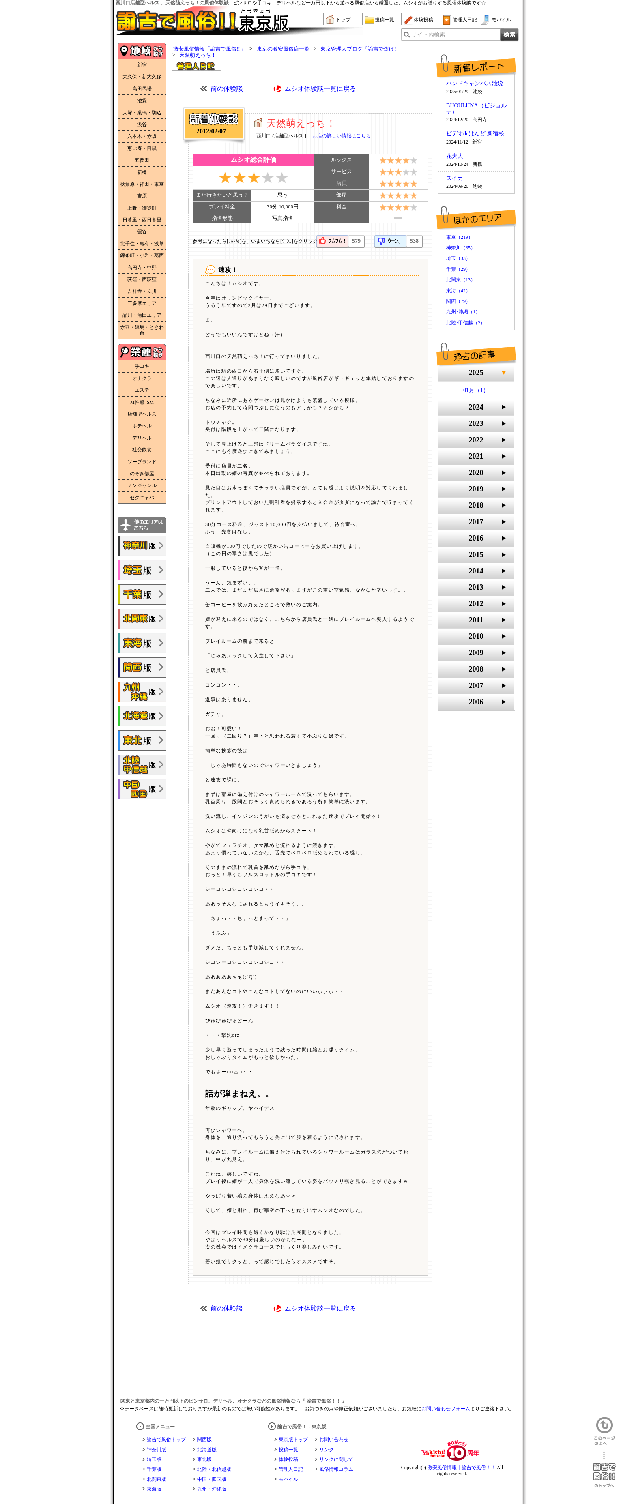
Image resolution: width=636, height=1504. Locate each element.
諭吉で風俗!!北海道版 (142, 716)
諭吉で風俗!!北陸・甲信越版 (142, 765)
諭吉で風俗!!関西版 (142, 667)
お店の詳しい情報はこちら (341, 136)
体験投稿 (423, 20)
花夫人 (454, 156)
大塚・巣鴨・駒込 (141, 113)
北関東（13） (460, 280)
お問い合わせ (333, 1439)
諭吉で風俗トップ (166, 1439)
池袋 (142, 100)
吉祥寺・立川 (142, 291)
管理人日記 (465, 20)
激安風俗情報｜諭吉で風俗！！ (462, 1467)
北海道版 (207, 1450)
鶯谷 (142, 231)
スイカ (454, 178)
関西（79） (458, 301)
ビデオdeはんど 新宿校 (475, 134)
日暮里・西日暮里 (141, 220)
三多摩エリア (142, 303)
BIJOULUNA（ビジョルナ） (476, 108)
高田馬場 (142, 89)
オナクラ (142, 378)
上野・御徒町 (142, 208)
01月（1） (476, 390)
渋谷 (142, 124)
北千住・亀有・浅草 (142, 244)
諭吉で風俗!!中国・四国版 (142, 789)
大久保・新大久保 (141, 76)
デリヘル (142, 438)
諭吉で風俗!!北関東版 (142, 619)
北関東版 (156, 1479)
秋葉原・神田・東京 (142, 184)
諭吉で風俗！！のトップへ (604, 1468)
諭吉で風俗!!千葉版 (142, 594)
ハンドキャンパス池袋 (474, 83)
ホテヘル (142, 426)
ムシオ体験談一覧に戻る (320, 88)
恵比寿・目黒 (142, 148)
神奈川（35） (460, 248)
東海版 (154, 1489)
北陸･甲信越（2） (465, 323)
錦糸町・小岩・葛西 (142, 255)
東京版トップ (293, 1439)
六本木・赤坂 (142, 136)
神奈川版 (156, 1450)
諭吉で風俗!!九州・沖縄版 (142, 692)
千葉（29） (458, 269)
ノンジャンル (142, 485)
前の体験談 (227, 88)
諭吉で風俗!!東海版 (142, 643)
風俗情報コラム (336, 1469)
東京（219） (459, 237)
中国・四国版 (211, 1479)
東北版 (204, 1459)
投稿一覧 (384, 20)
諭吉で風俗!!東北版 (142, 740)
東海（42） (458, 291)
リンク (326, 1450)
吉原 (142, 196)
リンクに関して (336, 1459)
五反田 (142, 160)
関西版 (204, 1439)
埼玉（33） (458, 258)
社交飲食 (142, 450)
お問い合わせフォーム (445, 1409)
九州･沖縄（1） (463, 312)
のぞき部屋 (142, 473)
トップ (343, 20)
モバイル (501, 20)
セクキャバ (142, 497)
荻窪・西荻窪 (142, 279)
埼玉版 (154, 1459)
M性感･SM (142, 402)
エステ (142, 390)
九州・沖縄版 (211, 1489)
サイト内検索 (428, 35)
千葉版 (154, 1469)
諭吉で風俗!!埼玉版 (142, 570)
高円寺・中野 (142, 267)
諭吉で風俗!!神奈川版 (142, 546)
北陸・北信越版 (214, 1469)
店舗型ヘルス (142, 414)
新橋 (142, 172)
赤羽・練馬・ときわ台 (142, 330)
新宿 (142, 65)
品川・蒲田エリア (141, 315)
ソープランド (142, 462)
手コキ (142, 366)
